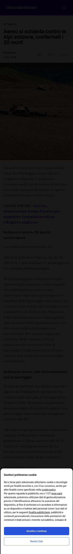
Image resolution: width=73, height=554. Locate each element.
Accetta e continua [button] (36, 531)
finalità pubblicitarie (39, 512)
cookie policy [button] (49, 489)
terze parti (56, 493)
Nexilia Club (36, 541)
